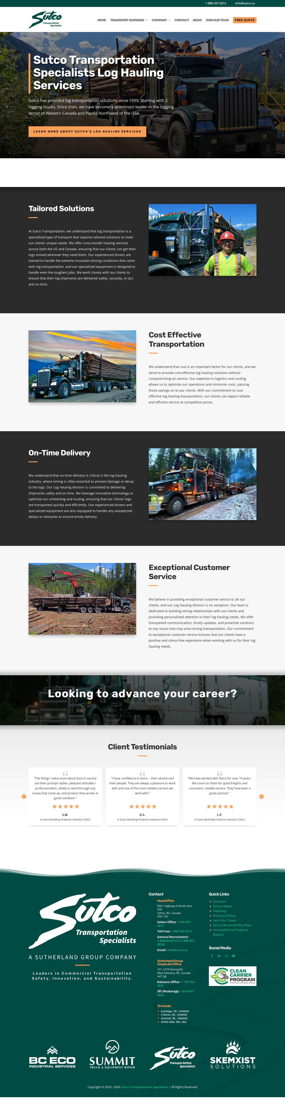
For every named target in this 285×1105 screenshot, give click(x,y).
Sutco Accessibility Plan (232, 933)
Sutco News (222, 914)
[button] (262, 801)
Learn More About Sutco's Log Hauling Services (105, 132)
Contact (219, 909)
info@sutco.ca (245, 3)
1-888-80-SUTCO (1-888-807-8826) (176, 950)
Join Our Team (224, 928)
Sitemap (219, 919)
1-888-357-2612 (215, 3)
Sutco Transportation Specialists (144, 1095)
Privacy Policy (224, 923)
